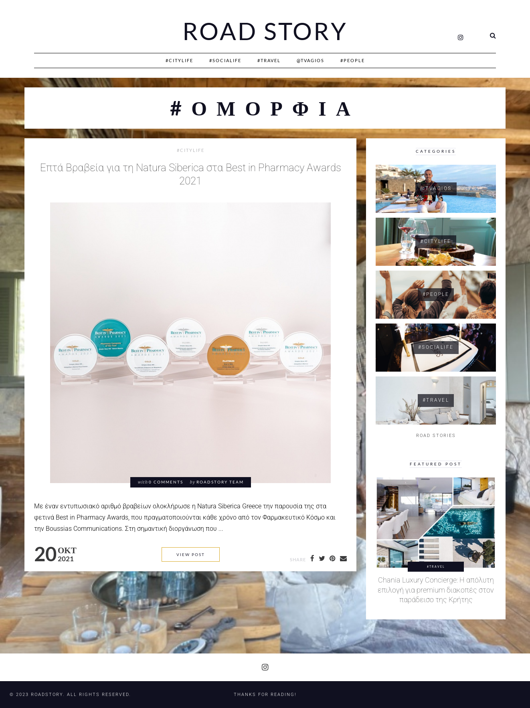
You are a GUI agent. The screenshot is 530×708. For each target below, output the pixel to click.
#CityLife (179, 60)
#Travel (269, 60)
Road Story (265, 31)
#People (352, 60)
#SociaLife (225, 60)
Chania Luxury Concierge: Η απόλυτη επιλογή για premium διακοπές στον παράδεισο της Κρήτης (436, 590)
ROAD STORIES (436, 435)
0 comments (166, 482)
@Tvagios (310, 60)
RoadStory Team (220, 482)
